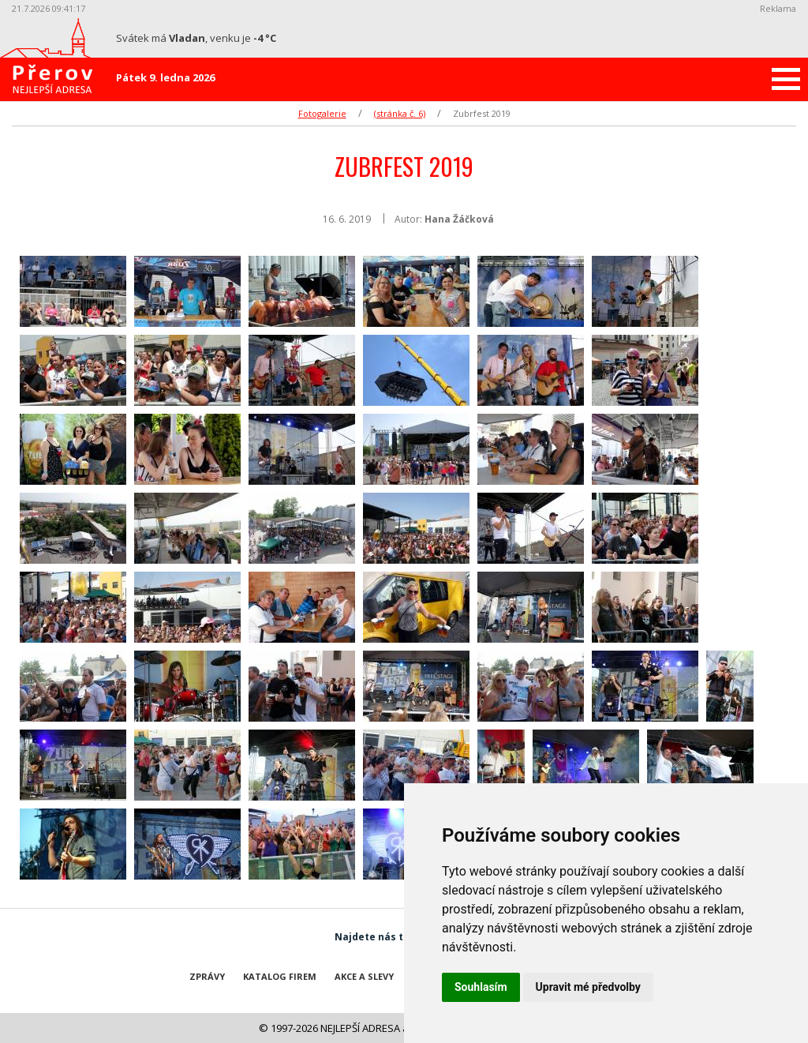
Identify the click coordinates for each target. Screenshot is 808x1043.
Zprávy (207, 976)
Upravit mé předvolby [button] (588, 987)
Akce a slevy (364, 976)
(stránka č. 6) (399, 113)
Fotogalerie (322, 113)
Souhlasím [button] (480, 987)
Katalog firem (279, 976)
